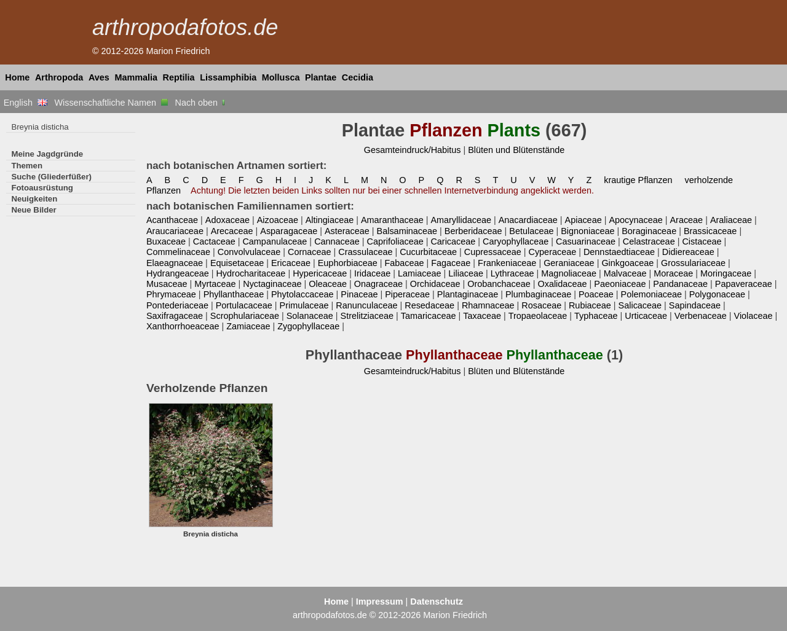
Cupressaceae (492, 252)
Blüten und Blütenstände (516, 150)
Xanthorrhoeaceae (182, 326)
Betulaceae (531, 231)
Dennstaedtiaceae (619, 252)
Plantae (320, 77)
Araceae (686, 220)
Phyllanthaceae (234, 294)
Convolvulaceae (249, 252)
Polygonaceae (717, 294)
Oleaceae (328, 284)
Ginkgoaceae (627, 263)
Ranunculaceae (366, 305)
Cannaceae (337, 241)
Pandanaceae (680, 284)
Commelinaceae (178, 252)
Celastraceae (649, 241)
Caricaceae (452, 241)
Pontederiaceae (177, 305)
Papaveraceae (743, 284)
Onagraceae (378, 284)
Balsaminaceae (407, 231)
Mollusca (281, 77)
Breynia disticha (39, 126)
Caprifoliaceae (395, 241)
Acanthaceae (172, 220)
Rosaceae (541, 305)
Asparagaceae (288, 231)
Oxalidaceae (562, 284)
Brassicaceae (710, 231)
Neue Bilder (33, 209)
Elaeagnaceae (174, 263)
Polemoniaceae (651, 294)
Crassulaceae (365, 252)
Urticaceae (646, 316)
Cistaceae (701, 241)
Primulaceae (304, 305)
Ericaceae (290, 263)
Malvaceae (625, 273)
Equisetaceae (237, 263)
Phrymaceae (171, 294)
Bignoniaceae (587, 231)
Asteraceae (347, 231)
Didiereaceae (688, 252)
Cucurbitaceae (428, 252)
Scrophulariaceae (244, 316)
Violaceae (753, 316)
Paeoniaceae (620, 284)
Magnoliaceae (568, 273)
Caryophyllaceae (515, 241)
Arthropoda (59, 77)
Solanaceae (310, 316)
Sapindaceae (695, 305)
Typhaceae (595, 316)
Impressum (379, 601)
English (25, 103)
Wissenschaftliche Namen (111, 103)
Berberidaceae (473, 231)
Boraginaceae (649, 231)
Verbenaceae (700, 316)
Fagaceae (450, 263)
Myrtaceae (214, 284)
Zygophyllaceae (308, 326)
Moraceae (673, 273)
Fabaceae (404, 263)
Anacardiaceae (528, 220)
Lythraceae (512, 273)
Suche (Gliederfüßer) (51, 176)
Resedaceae (429, 305)
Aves (99, 77)
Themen (26, 165)
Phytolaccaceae (302, 294)
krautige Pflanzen (638, 180)
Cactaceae (214, 241)
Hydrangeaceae (177, 273)
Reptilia (179, 77)
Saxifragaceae (174, 316)
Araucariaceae (175, 231)
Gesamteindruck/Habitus (412, 150)
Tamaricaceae (428, 316)
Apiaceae (583, 220)
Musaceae (166, 284)
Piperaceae (407, 294)
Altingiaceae (330, 220)
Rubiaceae (590, 305)
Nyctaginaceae (272, 284)
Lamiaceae (419, 273)
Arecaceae (232, 231)
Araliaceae (731, 220)
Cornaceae (309, 252)
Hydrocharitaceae (250, 273)
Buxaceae (166, 241)
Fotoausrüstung (42, 187)
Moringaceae (725, 273)
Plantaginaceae (467, 294)
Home (17, 77)
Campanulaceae (274, 241)
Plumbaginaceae (538, 294)
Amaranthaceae (392, 220)
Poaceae (596, 294)
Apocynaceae (635, 220)
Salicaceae (640, 305)
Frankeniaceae (507, 263)
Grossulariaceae (693, 263)
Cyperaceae (553, 252)
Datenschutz (436, 601)
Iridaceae (372, 273)
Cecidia (357, 77)
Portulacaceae (244, 305)
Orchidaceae (435, 284)
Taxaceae (482, 316)
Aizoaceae (277, 220)
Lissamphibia (228, 77)
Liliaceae (465, 273)
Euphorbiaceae (348, 263)
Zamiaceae (248, 326)
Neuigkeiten (34, 198)
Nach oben (201, 103)
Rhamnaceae (488, 305)
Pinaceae (359, 294)
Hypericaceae (320, 273)
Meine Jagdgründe (47, 154)
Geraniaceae (569, 263)
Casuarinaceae (585, 241)
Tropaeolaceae (538, 316)
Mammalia (135, 77)
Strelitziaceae (367, 316)
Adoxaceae (227, 220)
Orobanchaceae (499, 284)
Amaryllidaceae (460, 220)
